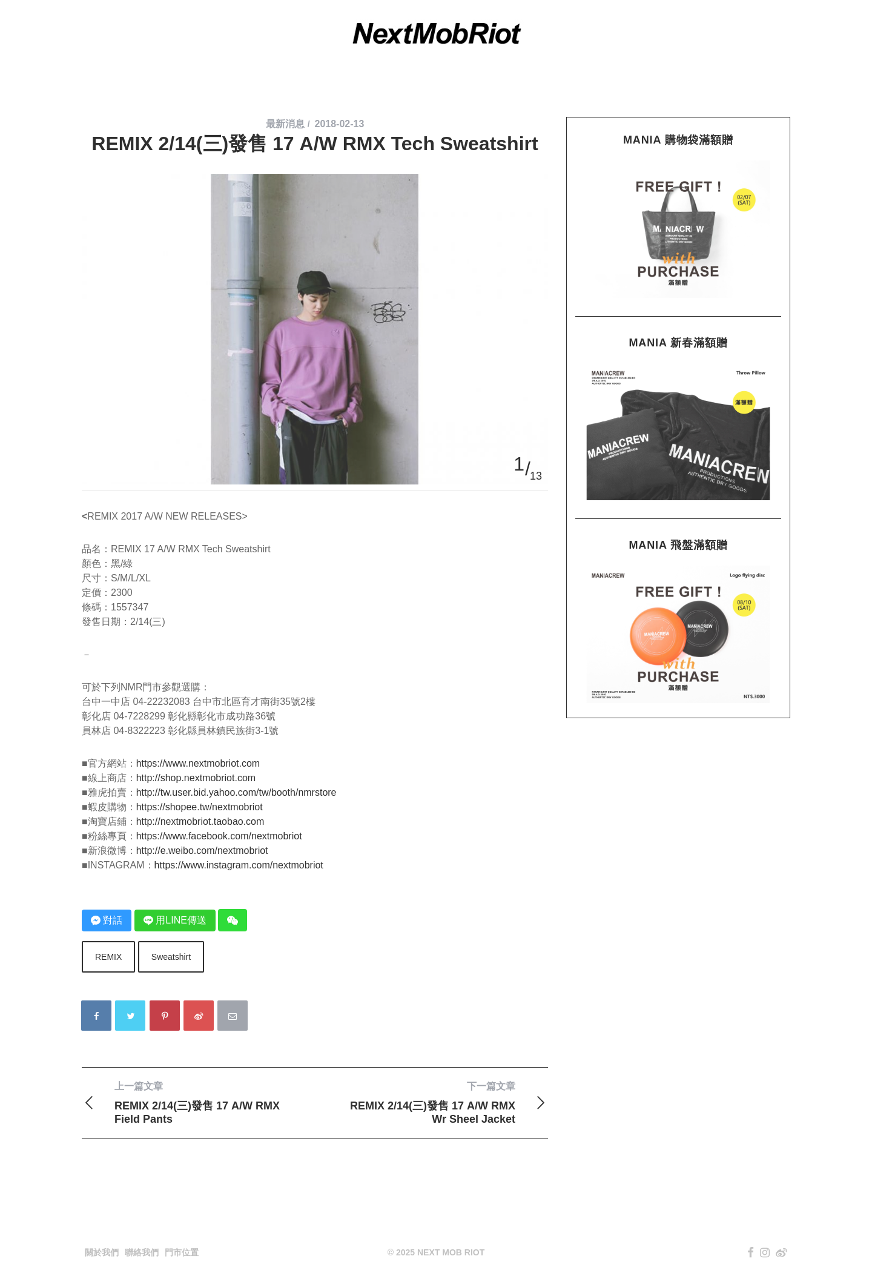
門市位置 (182, 1252)
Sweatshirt (171, 957)
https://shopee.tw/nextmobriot (199, 807)
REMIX (108, 957)
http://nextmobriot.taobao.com (200, 821)
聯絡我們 (142, 1252)
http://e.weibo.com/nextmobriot (202, 850)
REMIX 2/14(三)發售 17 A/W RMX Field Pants (198, 1102)
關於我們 (102, 1252)
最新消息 (285, 124)
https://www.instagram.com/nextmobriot (238, 865)
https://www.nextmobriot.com (198, 763)
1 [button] (519, 464)
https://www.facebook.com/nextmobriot (219, 836)
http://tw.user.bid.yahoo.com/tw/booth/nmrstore (236, 792)
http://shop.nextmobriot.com (196, 778)
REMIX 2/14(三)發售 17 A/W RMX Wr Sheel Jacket (431, 1102)
